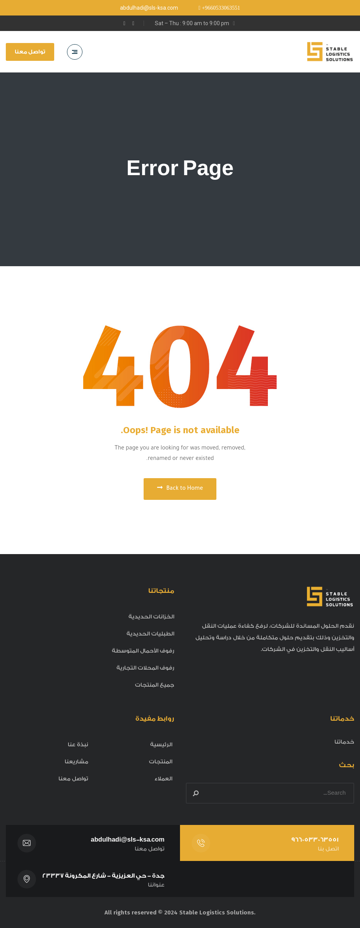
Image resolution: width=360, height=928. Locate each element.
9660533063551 (315, 839)
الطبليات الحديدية (150, 634)
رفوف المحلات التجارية (145, 668)
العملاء (163, 779)
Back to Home (180, 488)
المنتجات (160, 762)
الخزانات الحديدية (151, 617)
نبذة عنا (78, 745)
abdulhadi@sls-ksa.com (128, 839)
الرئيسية (161, 745)
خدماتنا (344, 742)
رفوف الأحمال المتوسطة (143, 651)
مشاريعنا (76, 762)
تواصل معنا (30, 52)
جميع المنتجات (154, 685)
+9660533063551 (220, 8)
